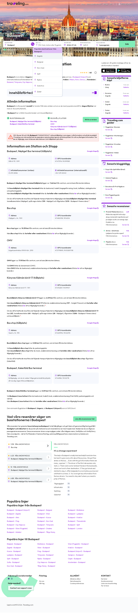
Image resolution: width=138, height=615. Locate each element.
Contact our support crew (21, 588)
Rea (83, 4)
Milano (72, 79)
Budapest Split (74, 525)
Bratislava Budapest (45, 544)
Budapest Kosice (44, 517)
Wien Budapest (43, 547)
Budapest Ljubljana (75, 514)
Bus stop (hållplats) (57, 129)
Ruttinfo (126, 87)
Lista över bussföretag (109, 583)
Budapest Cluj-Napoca (16, 525)
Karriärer (104, 579)
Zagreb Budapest (14, 547)
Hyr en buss (105, 586)
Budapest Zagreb (14, 514)
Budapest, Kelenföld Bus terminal (22, 124)
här (75, 193)
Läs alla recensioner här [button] (85, 419)
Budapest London (75, 528)
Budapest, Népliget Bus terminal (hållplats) (25, 121)
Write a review (91, 119)
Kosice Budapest (14, 551)
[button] (47, 56)
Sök (127, 44)
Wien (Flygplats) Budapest (78, 544)
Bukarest (10, 82)
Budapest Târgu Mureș (46, 532)
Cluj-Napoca (27, 82)
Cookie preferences (77, 583)
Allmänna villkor (75, 579)
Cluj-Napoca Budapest (46, 562)
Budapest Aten (13, 517)
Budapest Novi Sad (45, 521)
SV (112, 4)
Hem (77, 4)
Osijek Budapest (74, 559)
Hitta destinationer (94, 4)
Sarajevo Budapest (75, 555)
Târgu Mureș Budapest (46, 566)
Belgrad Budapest (14, 544)
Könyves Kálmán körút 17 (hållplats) (63, 126)
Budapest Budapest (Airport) (18, 510)
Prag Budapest (43, 551)
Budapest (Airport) (80, 77)
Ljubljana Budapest (14, 555)
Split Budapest (13, 559)
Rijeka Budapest (43, 559)
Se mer (108, 130)
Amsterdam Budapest (76, 562)
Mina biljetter (124, 4)
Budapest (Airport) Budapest (79, 551)
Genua (82, 79)
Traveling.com (28, 605)
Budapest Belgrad (44, 510)
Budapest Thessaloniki (77, 521)
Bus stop (53, 121)
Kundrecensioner (107, 581)
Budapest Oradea (44, 528)
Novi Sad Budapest (14, 566)
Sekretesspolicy (75, 581)
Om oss (41, 581)
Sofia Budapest (13, 562)
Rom (77, 79)
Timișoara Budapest (45, 555)
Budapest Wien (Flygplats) (17, 528)
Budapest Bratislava (76, 510)
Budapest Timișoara (45, 525)
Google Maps (93, 151)
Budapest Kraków (75, 517)
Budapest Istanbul (14, 532)
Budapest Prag (13, 521)
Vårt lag (41, 583)
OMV (52, 124)
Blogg (106, 4)
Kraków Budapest (75, 547)
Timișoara (18, 82)
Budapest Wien (43, 514)
